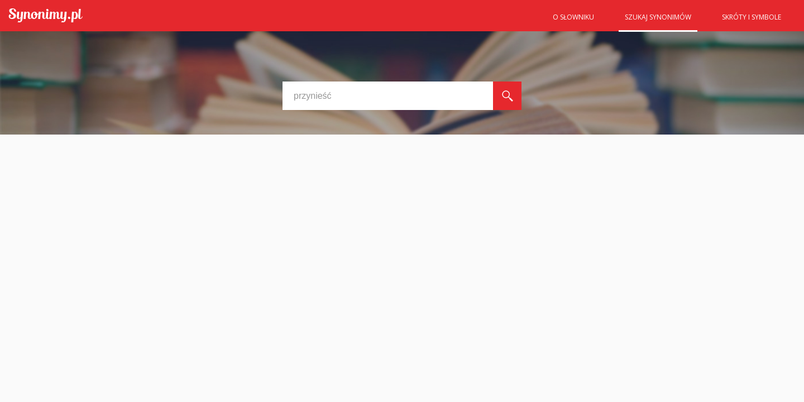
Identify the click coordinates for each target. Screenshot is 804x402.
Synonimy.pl (45, 15)
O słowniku (573, 17)
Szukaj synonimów (658, 17)
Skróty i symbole (751, 17)
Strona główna (519, 20)
